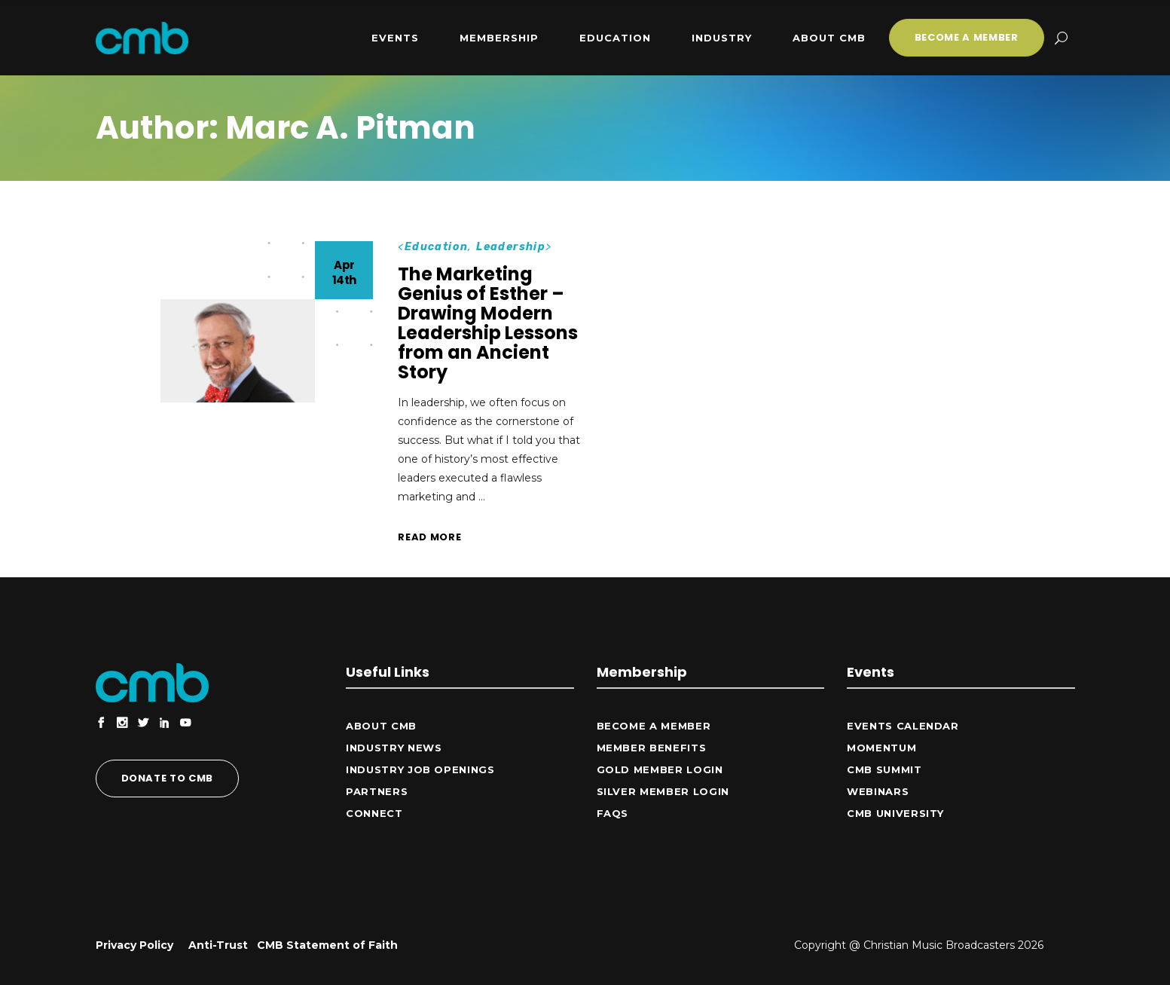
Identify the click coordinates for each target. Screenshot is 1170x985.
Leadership (510, 246)
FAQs (613, 813)
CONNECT (374, 813)
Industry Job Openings (420, 769)
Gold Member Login (660, 769)
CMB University (895, 813)
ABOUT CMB (381, 726)
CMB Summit (884, 769)
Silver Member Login (663, 791)
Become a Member (654, 726)
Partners (377, 791)
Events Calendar (903, 726)
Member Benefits (652, 748)
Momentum (881, 748)
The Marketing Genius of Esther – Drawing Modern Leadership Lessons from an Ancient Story (488, 323)
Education (437, 246)
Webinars (878, 791)
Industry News (393, 748)
